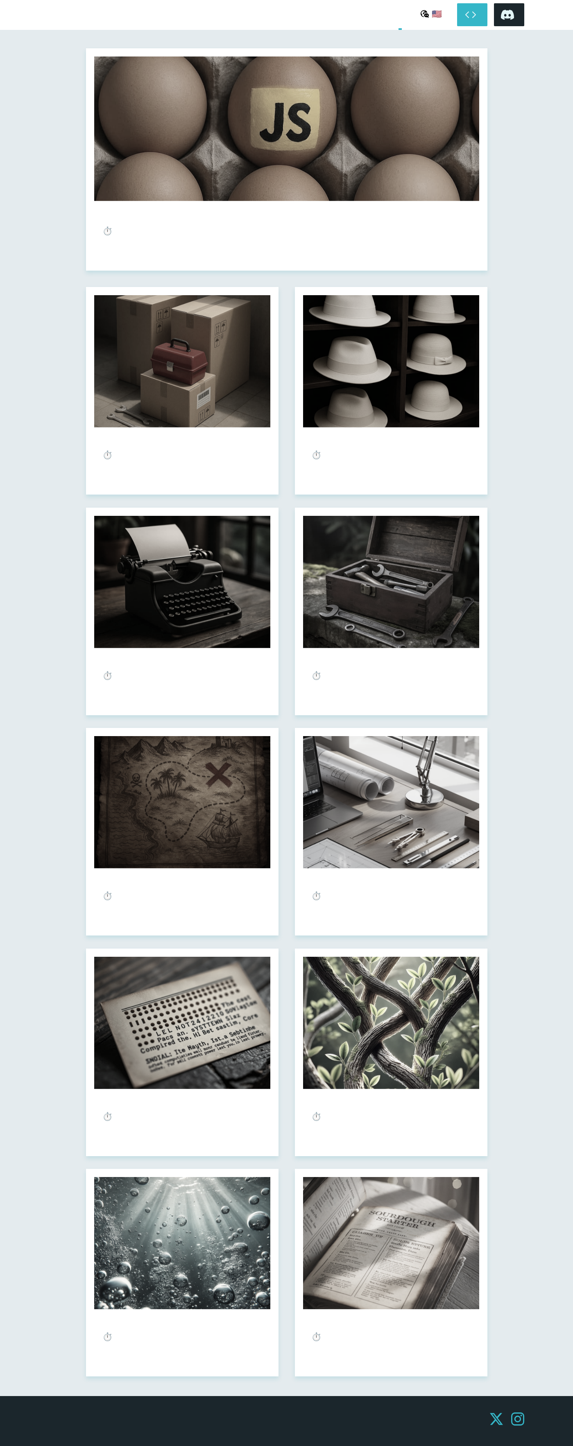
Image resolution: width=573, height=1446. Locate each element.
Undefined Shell (58, 19)
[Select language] (431, 13)
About (410, 15)
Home (400, 15)
